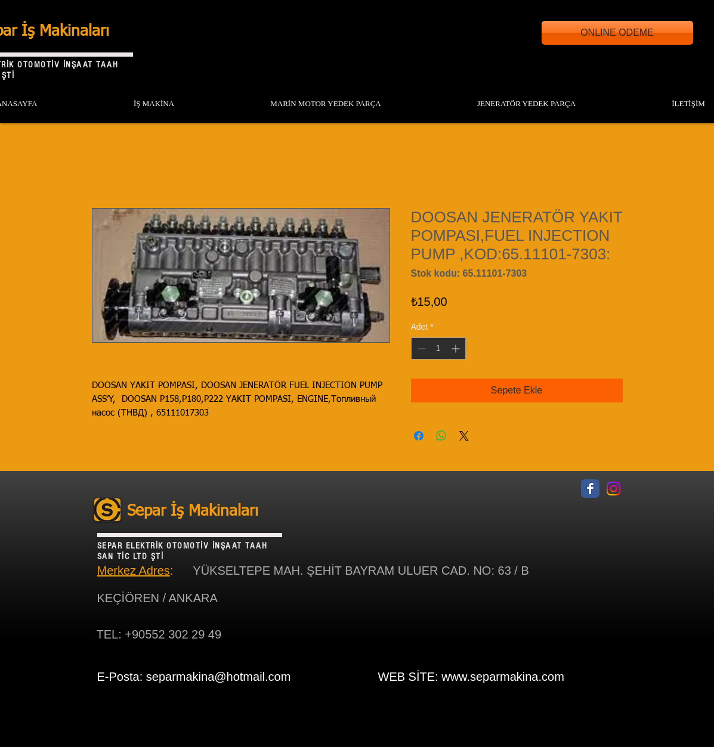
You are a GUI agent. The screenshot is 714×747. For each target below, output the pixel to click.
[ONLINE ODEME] (617, 33)
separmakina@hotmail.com (218, 676)
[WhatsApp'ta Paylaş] (441, 436)
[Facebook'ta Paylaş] (419, 436)
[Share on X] (464, 436)
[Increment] (456, 348)
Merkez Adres (133, 570)
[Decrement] (420, 348)
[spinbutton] (438, 348)
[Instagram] (613, 488)
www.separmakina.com (502, 676)
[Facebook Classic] (590, 488)
